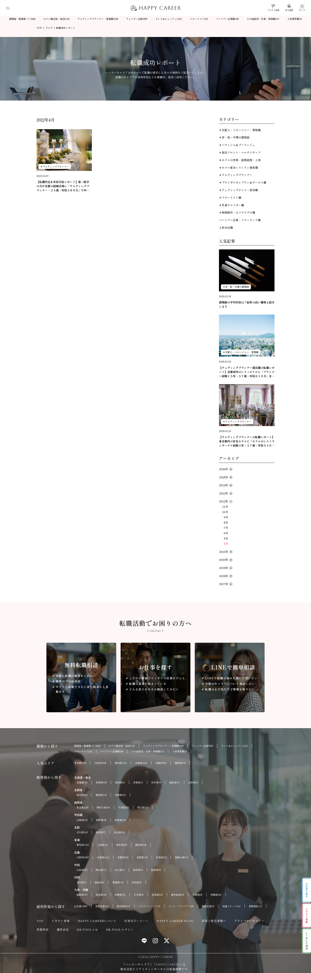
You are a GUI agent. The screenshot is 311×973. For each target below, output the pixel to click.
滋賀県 (142, 857)
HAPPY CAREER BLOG (175, 921)
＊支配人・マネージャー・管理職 (240, 130)
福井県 (101, 832)
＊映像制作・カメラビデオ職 (237, 212)
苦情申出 (42, 929)
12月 (225, 507)
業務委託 (255, 906)
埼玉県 (142, 807)
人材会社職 (226, 228)
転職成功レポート (136, 921)
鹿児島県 (177, 894)
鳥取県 (138, 870)
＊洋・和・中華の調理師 (234, 137)
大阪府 (100, 763)
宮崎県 (197, 894)
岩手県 (156, 782)
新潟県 (120, 820)
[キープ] (302, 8)
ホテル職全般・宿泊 (56, 19)
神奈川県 (103, 807)
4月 (226, 544)
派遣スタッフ (231, 906)
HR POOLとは (87, 929)
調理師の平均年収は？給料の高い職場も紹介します (247, 304)
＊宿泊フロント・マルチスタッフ (240, 152)
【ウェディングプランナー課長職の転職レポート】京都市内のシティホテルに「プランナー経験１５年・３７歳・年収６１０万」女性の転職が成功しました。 (247, 372)
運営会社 (63, 929)
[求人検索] (289, 8)
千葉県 (123, 807)
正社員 (80, 906)
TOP (39, 921)
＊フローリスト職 (230, 198)
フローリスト (199, 19)
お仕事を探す (306, 890)
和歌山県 (181, 857)
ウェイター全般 (136, 19)
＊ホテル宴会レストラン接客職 (238, 168)
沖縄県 (216, 894)
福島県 (174, 782)
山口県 (120, 870)
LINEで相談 (306, 941)
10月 (225, 512)
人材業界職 (294, 19)
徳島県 (99, 882)
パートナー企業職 (227, 19)
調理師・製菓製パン (22, 19)
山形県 (193, 782)
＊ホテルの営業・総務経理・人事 (240, 160)
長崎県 (120, 894)
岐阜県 (121, 845)
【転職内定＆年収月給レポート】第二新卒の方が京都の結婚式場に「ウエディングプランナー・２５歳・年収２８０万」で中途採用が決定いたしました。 (62, 186)
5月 (226, 538)
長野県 (101, 820)
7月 (226, 528)
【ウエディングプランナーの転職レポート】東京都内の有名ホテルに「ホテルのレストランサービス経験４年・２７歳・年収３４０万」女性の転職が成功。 (247, 441)
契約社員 (102, 906)
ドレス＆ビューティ (168, 19)
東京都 (80, 763)
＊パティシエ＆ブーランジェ (237, 145)
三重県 (102, 845)
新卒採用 (123, 906)
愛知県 (121, 763)
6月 (226, 533)
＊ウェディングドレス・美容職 (238, 190)
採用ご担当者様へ (214, 921)
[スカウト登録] (273, 8)
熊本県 (101, 894)
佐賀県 (157, 894)
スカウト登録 (60, 921)
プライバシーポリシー (249, 921)
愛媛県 (118, 882)
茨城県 (120, 795)
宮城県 (101, 782)
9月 (226, 517)
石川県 (82, 832)
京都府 (161, 763)
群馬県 (101, 795)
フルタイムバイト (149, 906)
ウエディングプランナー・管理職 (98, 19)
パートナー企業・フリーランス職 (240, 220)
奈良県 (161, 857)
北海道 (82, 782)
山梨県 (82, 820)
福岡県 (180, 763)
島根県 (156, 870)
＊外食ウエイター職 (231, 205)
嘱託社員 (208, 906)
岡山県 (101, 870)
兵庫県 (141, 763)
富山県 (119, 832)
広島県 (82, 870)
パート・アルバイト (181, 906)
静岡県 (140, 845)
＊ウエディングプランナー (54, 166)
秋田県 (120, 782)
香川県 (81, 882)
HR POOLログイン (119, 929)
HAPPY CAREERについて (97, 921)
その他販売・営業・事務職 (263, 19)
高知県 (136, 882)
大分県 (139, 894)
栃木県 (82, 795)
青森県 (138, 782)
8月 (226, 522)
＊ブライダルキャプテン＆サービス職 (242, 182)
